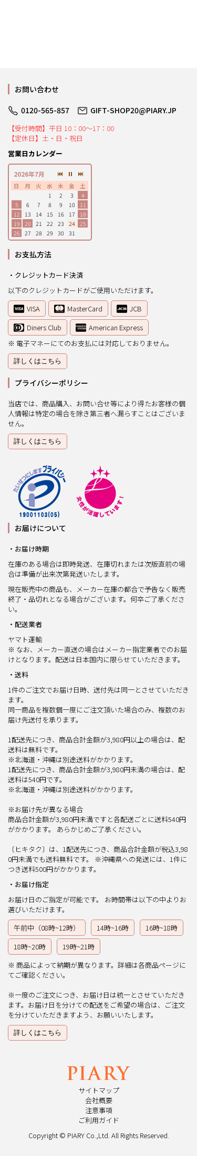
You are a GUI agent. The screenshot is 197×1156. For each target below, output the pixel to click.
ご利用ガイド (98, 1120)
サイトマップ (98, 1090)
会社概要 (98, 1100)
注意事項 (98, 1110)
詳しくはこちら (37, 361)
